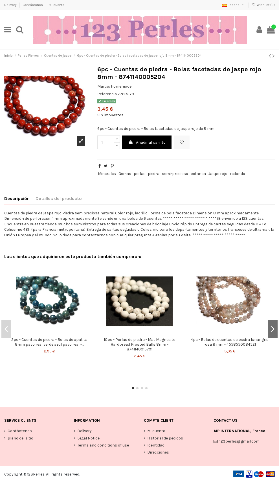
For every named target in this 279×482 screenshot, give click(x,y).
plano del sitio (20, 438)
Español (233, 5)
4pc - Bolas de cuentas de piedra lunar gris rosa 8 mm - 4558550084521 (230, 342)
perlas (140, 173)
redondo (237, 173)
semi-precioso (175, 173)
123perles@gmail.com (239, 441)
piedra (153, 173)
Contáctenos (33, 5)
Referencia (107, 94)
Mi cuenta (56, 5)
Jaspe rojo (217, 173)
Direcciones (158, 452)
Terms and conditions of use (103, 445)
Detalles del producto (59, 198)
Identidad (155, 445)
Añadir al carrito (147, 142)
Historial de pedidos (165, 438)
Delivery (10, 5)
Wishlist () (263, 5)
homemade (121, 86)
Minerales (107, 173)
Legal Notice (88, 438)
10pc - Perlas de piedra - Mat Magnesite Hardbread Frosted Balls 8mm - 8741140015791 (139, 344)
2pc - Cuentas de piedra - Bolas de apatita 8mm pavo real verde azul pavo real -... (49, 342)
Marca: (103, 86)
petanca (198, 173)
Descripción (17, 198)
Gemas (124, 173)
